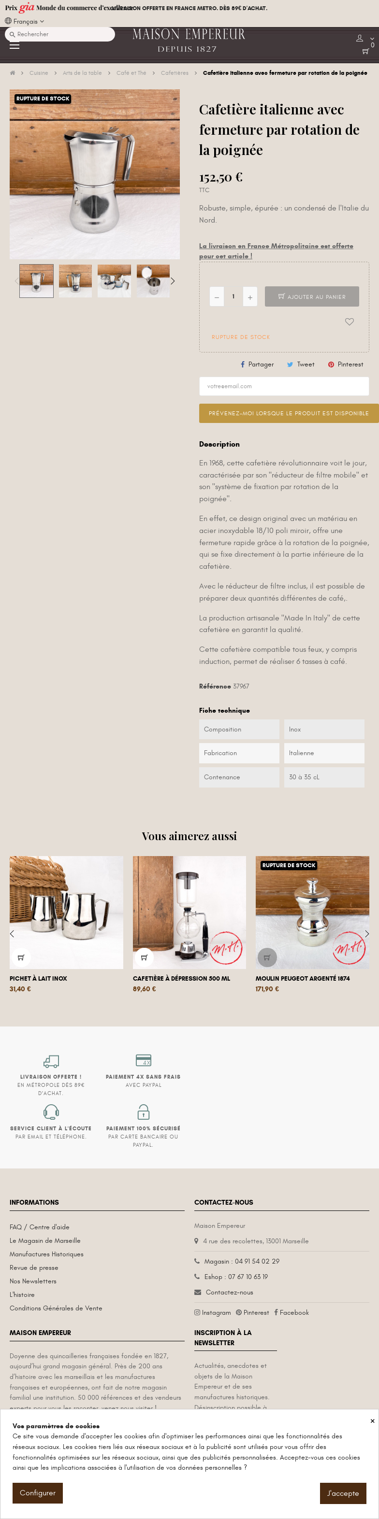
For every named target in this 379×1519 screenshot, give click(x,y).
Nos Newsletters (33, 1281)
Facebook (294, 1312)
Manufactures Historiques (47, 1254)
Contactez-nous (229, 1292)
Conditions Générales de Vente (56, 1308)
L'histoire (22, 1295)
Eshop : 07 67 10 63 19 (236, 1277)
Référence (215, 686)
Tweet (306, 364)
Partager (261, 364)
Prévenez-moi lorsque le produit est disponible (289, 413)
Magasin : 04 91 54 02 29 (241, 1261)
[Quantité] (233, 296)
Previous (17, 281)
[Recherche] (60, 34)
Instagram (216, 1312)
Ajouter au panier (312, 297)
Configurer (38, 1493)
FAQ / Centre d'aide (40, 1227)
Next (172, 281)
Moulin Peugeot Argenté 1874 (303, 979)
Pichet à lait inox (38, 979)
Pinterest (351, 364)
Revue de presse (34, 1268)
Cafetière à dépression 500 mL (181, 979)
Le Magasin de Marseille (45, 1241)
